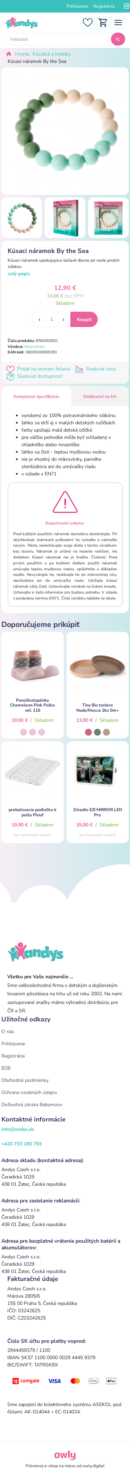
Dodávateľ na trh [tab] (99, 396)
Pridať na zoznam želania (39, 369)
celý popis (19, 273)
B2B (5, 1068)
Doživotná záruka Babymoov (31, 1104)
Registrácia (104, 6)
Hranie (22, 54)
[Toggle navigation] (118, 22)
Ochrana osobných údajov (29, 1092)
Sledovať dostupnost (35, 376)
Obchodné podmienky (25, 1080)
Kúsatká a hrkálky (52, 54)
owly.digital (94, 1466)
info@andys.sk (17, 1129)
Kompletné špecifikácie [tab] (36, 396)
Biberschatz (34, 346)
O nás (7, 1031)
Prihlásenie (77, 6)
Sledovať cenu (96, 369)
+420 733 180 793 (21, 1144)
